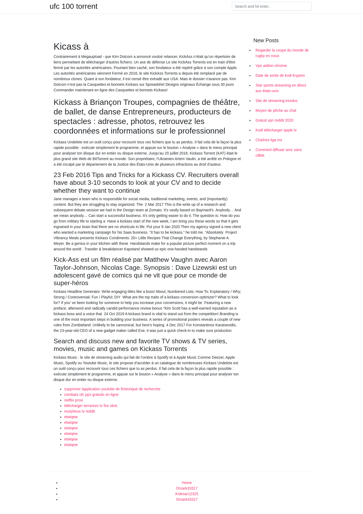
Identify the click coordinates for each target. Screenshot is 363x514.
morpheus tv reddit (79, 411)
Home (187, 483)
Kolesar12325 (186, 494)
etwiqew (71, 417)
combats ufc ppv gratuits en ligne (91, 394)
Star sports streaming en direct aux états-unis (281, 88)
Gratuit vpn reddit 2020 (274, 120)
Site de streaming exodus (276, 100)
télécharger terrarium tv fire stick (90, 406)
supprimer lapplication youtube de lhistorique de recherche (112, 389)
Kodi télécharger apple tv (276, 130)
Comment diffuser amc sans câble (279, 152)
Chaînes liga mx (269, 140)
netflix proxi (73, 400)
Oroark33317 (187, 488)
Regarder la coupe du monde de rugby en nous (282, 53)
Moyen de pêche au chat (276, 110)
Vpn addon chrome (271, 65)
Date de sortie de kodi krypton (280, 75)
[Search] (272, 6)
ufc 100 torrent (74, 6)
